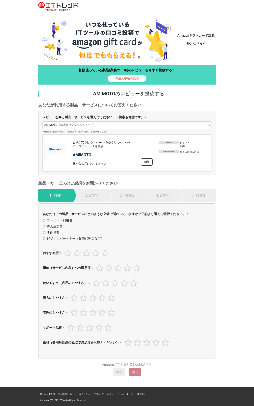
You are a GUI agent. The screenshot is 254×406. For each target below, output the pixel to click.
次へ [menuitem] (135, 372)
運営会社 (141, 394)
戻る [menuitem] (119, 372)
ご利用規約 (62, 394)
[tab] (56, 195)
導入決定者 (55, 226)
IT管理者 (53, 232)
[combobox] (127, 125)
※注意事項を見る (127, 78)
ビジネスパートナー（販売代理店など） (75, 238)
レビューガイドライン (81, 394)
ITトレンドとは (47, 394)
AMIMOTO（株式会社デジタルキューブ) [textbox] (69, 125)
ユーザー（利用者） (61, 220)
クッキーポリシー (126, 394)
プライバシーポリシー (105, 394)
